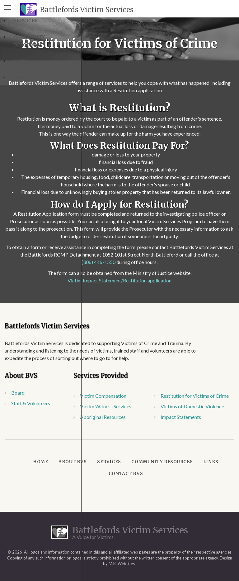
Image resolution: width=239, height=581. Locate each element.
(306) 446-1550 (98, 262)
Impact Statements (181, 417)
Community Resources (162, 461)
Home (40, 461)
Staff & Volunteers (30, 403)
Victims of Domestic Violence (192, 406)
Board (18, 393)
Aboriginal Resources (103, 417)
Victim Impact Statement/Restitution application (119, 280)
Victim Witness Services (105, 406)
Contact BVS (126, 473)
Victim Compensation (103, 396)
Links (210, 461)
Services (109, 461)
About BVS (73, 461)
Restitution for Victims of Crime (195, 396)
